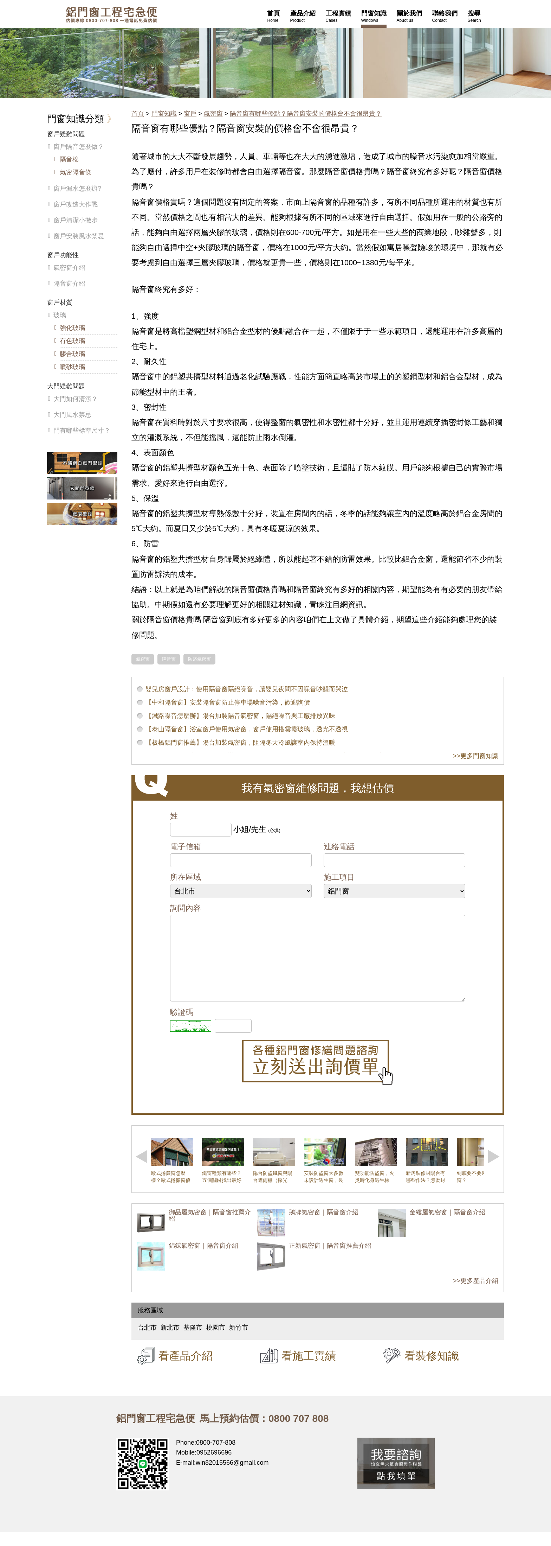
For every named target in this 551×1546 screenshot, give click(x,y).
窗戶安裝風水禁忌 (78, 236)
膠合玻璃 (72, 353)
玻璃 (59, 315)
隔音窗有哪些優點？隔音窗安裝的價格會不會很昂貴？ (306, 113)
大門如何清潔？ (75, 398)
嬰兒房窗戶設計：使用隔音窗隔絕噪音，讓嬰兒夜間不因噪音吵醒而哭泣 (246, 689)
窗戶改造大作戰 (75, 204)
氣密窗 (213, 113)
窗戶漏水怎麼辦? (77, 188)
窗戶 (190, 113)
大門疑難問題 (66, 386)
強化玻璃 (72, 327)
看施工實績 (308, 1370)
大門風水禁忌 (72, 414)
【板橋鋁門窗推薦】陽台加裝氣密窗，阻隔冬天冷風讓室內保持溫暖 (240, 742)
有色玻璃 (72, 340)
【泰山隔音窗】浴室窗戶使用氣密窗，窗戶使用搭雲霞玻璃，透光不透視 (246, 729)
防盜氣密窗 (199, 659)
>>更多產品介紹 (475, 1295)
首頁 (137, 113)
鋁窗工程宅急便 (111, 15)
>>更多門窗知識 (475, 756)
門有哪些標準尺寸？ (81, 430)
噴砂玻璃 (72, 366)
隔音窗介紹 (69, 283)
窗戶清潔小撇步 (75, 220)
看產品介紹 (185, 1370)
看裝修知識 (431, 1370)
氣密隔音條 (75, 172)
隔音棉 (69, 159)
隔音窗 (169, 659)
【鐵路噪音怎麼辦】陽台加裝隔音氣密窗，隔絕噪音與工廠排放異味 (240, 715)
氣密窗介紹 (69, 267)
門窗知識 (164, 113)
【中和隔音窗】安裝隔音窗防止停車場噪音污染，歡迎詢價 (227, 702)
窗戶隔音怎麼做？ (78, 146)
